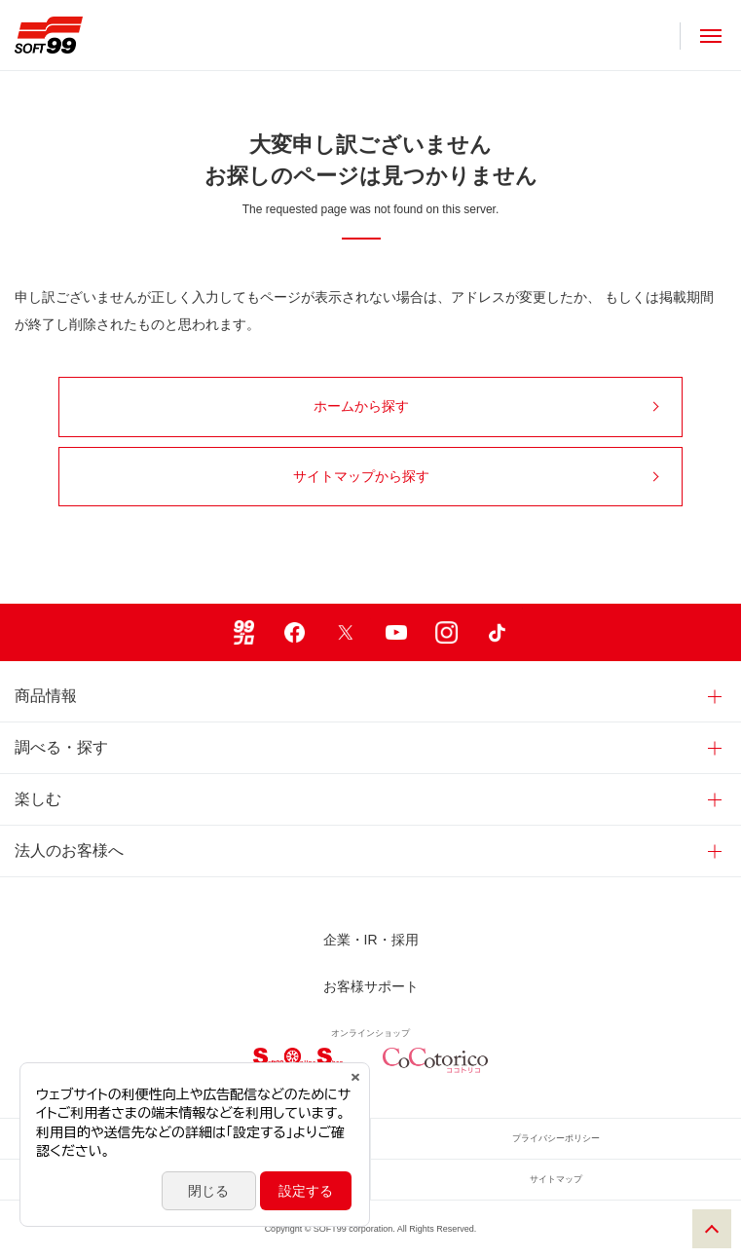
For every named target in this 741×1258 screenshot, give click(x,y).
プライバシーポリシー (556, 1138)
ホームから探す (486, 406)
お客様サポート (371, 986)
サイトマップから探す (476, 476)
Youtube (396, 632)
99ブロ (244, 632)
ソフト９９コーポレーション (49, 35)
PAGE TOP (711, 1228)
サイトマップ (556, 1179)
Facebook (295, 632)
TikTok (497, 632)
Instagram (447, 632)
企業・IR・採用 (371, 939)
